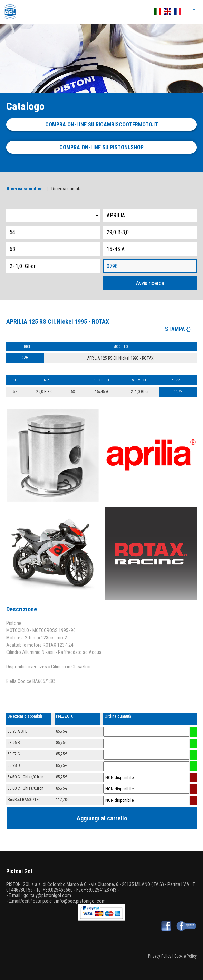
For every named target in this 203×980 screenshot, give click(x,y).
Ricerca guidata (66, 188)
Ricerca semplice (25, 188)
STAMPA (178, 329)
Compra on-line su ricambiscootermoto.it (101, 124)
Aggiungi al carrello (102, 818)
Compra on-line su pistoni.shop (101, 147)
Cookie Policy (185, 956)
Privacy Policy (159, 956)
